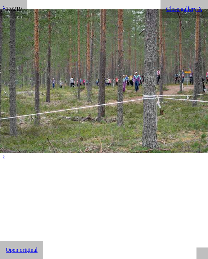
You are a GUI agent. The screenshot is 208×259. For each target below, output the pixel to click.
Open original (21, 250)
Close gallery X (184, 9)
